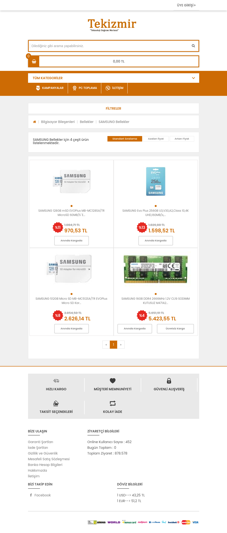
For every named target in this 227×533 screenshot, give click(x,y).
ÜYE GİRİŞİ (186, 5)
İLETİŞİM (114, 88)
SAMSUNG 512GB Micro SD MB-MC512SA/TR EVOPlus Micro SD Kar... (71, 301)
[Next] (121, 345)
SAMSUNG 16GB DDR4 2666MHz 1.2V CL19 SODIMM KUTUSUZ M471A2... (155, 301)
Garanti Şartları (40, 442)
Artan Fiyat (182, 139)
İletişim (34, 476)
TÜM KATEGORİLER (48, 78)
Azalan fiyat (156, 139)
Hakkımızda (37, 470)
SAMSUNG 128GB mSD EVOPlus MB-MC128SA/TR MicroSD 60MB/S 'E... (71, 213)
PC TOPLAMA (84, 88)
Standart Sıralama (124, 139)
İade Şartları (38, 447)
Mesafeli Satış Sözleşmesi (49, 459)
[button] (113, 108)
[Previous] (106, 345)
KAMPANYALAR (50, 88)
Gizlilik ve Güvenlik (43, 453)
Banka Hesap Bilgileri (45, 464)
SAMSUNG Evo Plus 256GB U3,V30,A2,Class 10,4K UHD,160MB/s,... (155, 213)
